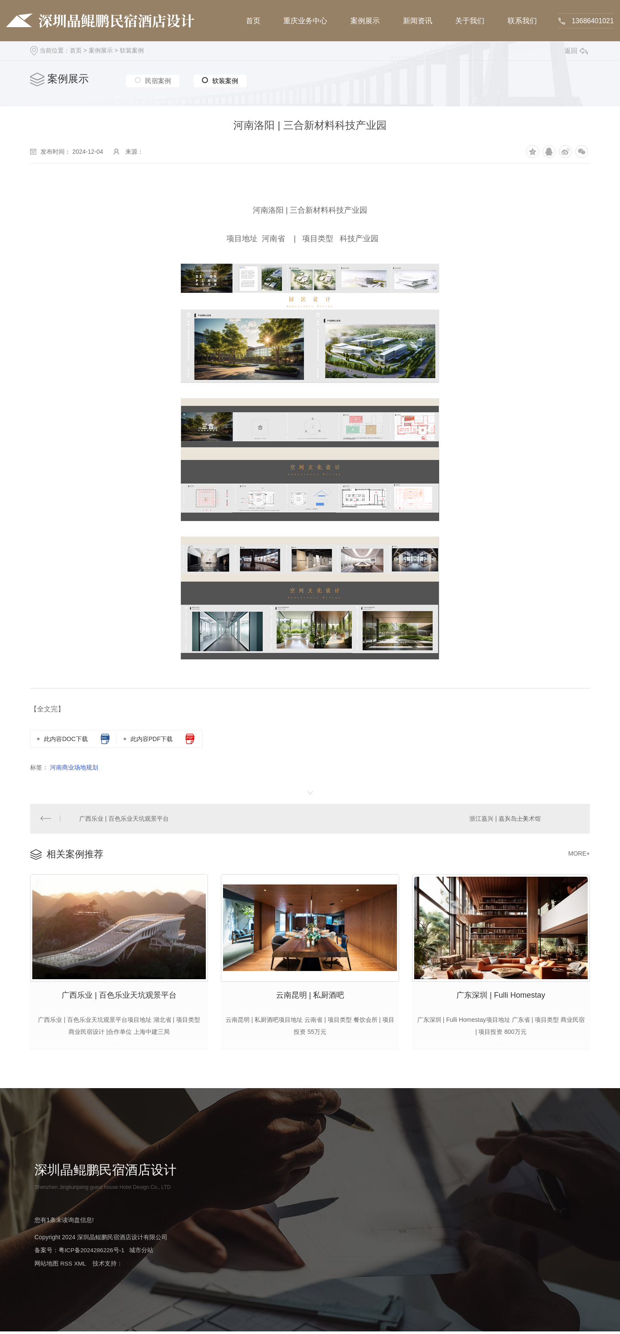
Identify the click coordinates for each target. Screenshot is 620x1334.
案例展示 (365, 20)
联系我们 (521, 20)
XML (80, 1266)
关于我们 (469, 20)
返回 (576, 50)
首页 (253, 20)
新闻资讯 (417, 20)
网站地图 (46, 1266)
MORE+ (579, 854)
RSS (66, 1266)
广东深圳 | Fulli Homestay (500, 997)
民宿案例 (158, 80)
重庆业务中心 (305, 20)
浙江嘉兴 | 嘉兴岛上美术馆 (504, 819)
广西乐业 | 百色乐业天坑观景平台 (124, 819)
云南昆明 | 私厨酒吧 (310, 997)
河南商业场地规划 (74, 767)
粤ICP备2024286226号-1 (92, 1253)
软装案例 (132, 50)
